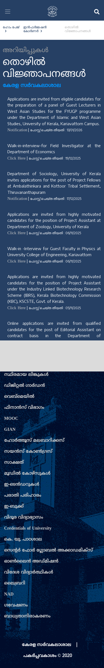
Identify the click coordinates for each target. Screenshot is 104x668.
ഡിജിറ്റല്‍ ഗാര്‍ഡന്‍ (24, 385)
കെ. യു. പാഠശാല (23, 539)
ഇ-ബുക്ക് (14, 506)
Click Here (16, 158)
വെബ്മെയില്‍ (19, 396)
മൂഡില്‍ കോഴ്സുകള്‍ (27, 473)
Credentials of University (27, 528)
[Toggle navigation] (8, 11)
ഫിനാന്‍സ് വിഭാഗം (24, 407)
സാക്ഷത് (14, 462)
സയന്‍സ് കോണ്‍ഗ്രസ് (28, 451)
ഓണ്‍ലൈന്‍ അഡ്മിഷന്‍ (31, 561)
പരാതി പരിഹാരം (22, 495)
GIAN (10, 429)
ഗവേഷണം (16, 605)
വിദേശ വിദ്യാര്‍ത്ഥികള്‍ (28, 572)
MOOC (11, 418)
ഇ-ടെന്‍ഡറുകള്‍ (21, 484)
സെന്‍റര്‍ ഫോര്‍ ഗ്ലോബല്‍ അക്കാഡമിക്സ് (48, 550)
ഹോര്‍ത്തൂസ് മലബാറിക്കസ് (34, 440)
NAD (9, 594)
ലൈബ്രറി (14, 583)
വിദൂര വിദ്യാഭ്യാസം (23, 517)
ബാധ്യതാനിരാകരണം (27, 616)
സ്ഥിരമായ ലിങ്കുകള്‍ (26, 375)
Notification (17, 130)
